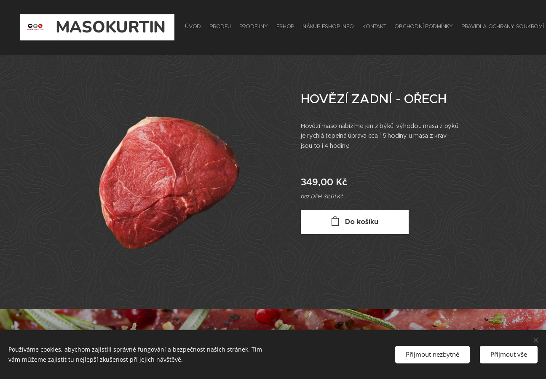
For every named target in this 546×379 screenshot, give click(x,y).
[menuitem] (403, 27)
